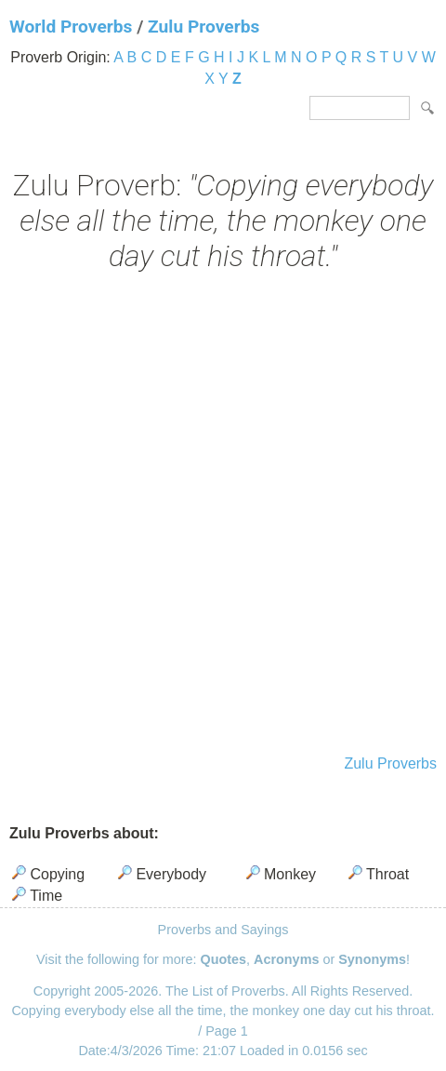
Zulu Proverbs (203, 26)
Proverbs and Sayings (223, 929)
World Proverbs (70, 26)
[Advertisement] (223, 515)
